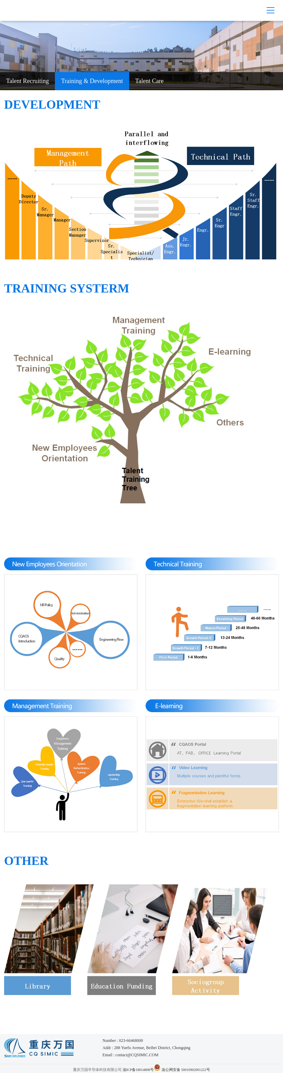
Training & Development (92, 81)
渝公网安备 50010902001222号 (186, 1070)
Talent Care (149, 81)
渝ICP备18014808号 (138, 1070)
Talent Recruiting (27, 81)
